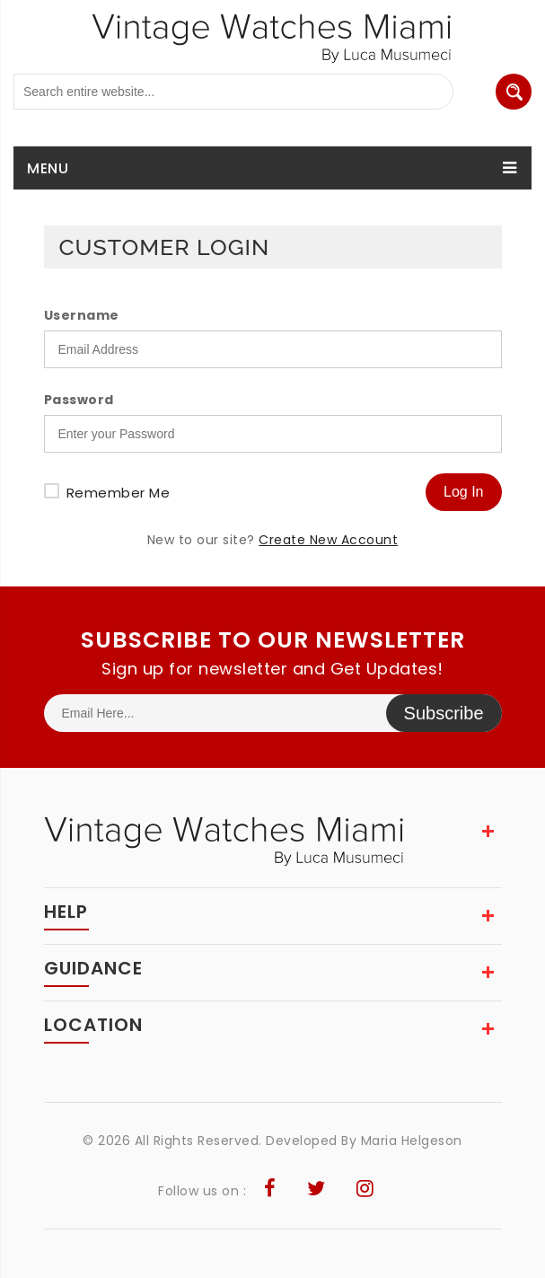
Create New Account (328, 540)
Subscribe (444, 713)
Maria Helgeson (411, 1141)
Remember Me (118, 492)
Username (81, 315)
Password (79, 400)
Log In (463, 491)
